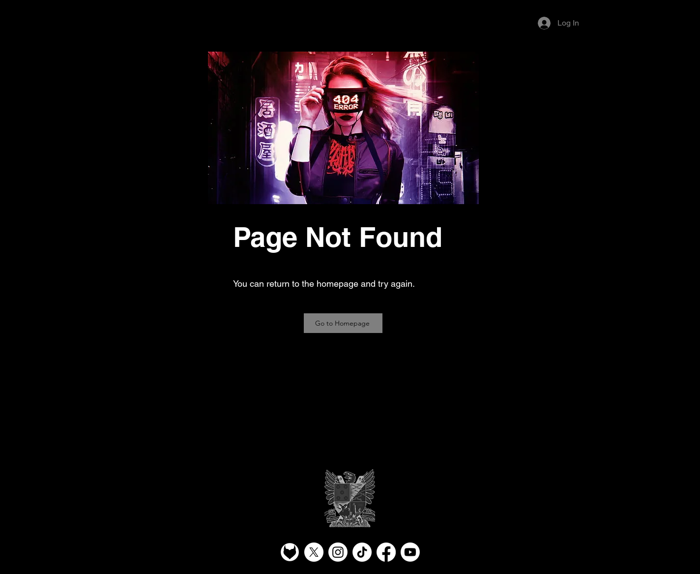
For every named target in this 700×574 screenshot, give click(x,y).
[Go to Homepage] (343, 323)
